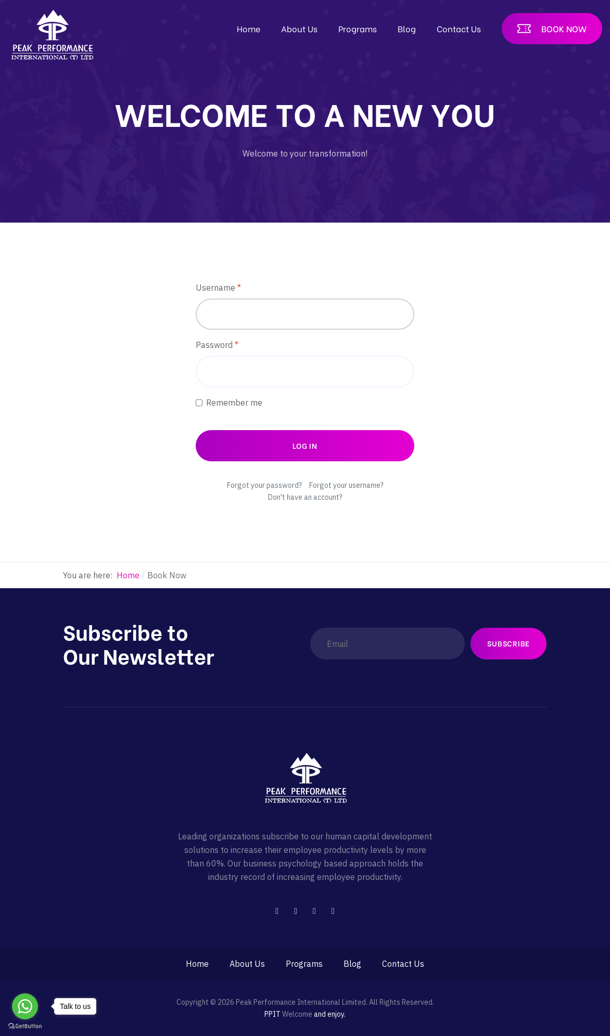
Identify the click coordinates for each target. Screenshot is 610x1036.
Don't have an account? (305, 497)
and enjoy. (330, 1014)
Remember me (234, 402)
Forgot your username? (346, 485)
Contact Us (459, 28)
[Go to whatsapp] (25, 1006)
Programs (357, 28)
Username (218, 287)
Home (248, 28)
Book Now (564, 28)
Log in (305, 445)
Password (217, 345)
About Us (299, 28)
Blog (407, 28)
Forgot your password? (264, 485)
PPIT (272, 1014)
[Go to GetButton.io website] (25, 1026)
